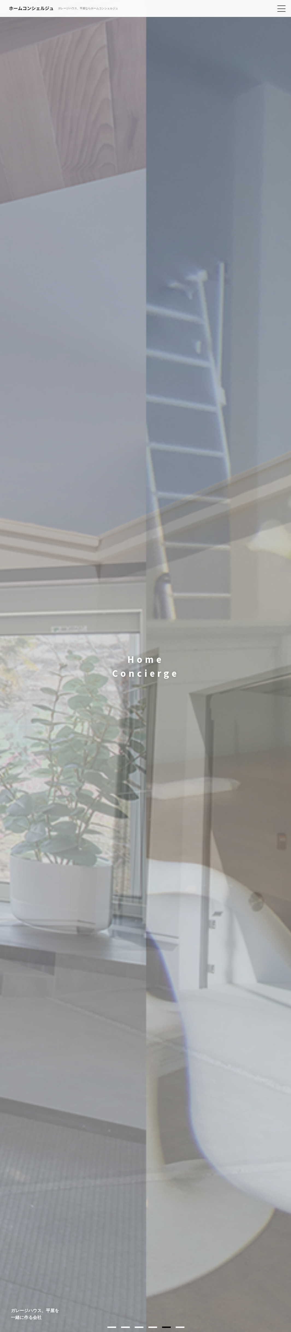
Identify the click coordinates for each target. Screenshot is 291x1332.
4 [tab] (152, 1327)
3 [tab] (139, 1327)
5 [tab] (166, 1327)
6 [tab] (180, 1327)
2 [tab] (125, 1327)
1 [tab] (111, 1327)
